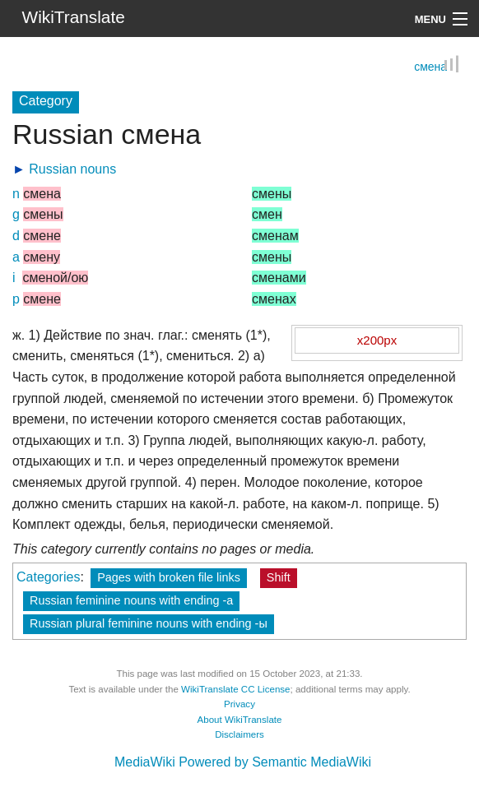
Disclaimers (239, 735)
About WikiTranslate (240, 720)
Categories (48, 578)
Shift (279, 578)
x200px (377, 341)
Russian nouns (72, 170)
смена (430, 68)
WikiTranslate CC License (235, 690)
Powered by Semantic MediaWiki (275, 763)
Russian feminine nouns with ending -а (131, 601)
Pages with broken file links (168, 578)
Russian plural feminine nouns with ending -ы (148, 624)
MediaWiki (144, 763)
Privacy (239, 705)
